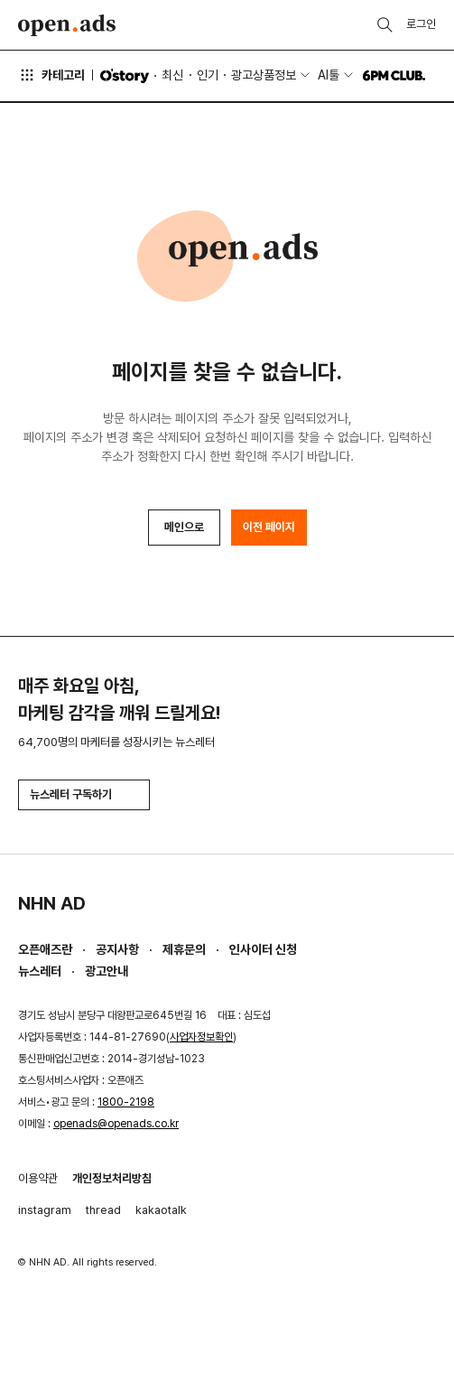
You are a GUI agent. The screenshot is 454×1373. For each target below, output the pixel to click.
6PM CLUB (394, 76)
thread (103, 1210)
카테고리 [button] (51, 75)
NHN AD (52, 903)
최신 (172, 75)
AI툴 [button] (328, 75)
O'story (124, 76)
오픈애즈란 (45, 949)
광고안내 (106, 971)
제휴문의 (184, 949)
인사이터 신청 (263, 949)
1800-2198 (125, 1102)
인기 (207, 75)
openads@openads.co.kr (116, 1123)
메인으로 (184, 527)
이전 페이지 (269, 527)
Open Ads (67, 25)
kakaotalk (161, 1210)
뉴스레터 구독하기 (84, 794)
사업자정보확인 (201, 1037)
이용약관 (38, 1178)
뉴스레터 (39, 971)
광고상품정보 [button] (263, 75)
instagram (44, 1210)
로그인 (421, 24)
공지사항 (117, 949)
